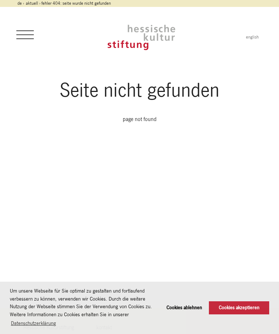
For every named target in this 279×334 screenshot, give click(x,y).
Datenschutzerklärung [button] (33, 323)
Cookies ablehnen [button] (184, 307)
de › (21, 3)
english (252, 37)
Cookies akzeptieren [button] (239, 307)
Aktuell (32, 3)
